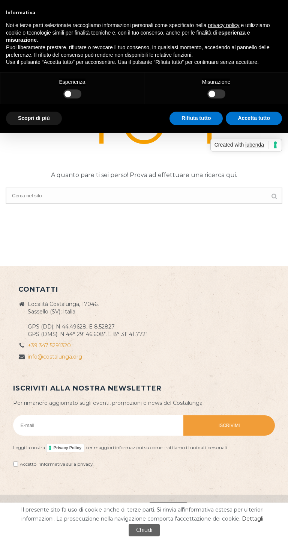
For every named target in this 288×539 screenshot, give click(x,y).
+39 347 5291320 (49, 345)
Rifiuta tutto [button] (196, 118)
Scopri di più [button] (34, 118)
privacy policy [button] (224, 25)
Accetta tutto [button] (254, 118)
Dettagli (252, 518)
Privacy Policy (68, 447)
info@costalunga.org (55, 356)
